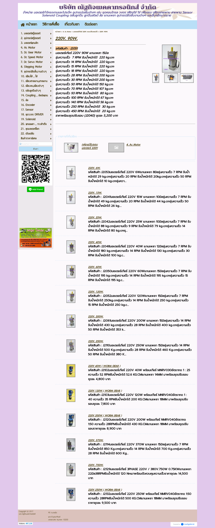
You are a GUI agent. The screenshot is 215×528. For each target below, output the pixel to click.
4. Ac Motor (67, 32)
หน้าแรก (58, 32)
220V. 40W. (95, 242)
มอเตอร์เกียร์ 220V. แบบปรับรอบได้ (85, 32)
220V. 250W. (95, 341)
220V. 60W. (95, 267)
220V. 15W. (95, 193)
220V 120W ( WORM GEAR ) (105, 391)
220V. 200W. (95, 316)
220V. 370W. (95, 440)
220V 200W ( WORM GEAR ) (105, 415)
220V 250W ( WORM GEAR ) (105, 490)
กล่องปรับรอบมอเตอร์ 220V (90, 146)
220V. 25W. (95, 217)
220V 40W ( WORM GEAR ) (104, 366)
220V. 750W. (95, 465)
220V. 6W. (94, 168)
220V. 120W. (95, 292)
